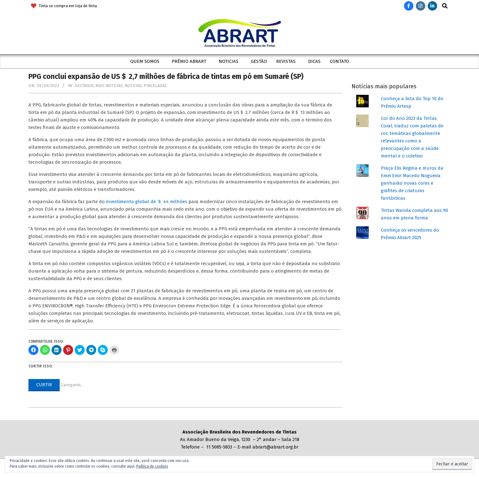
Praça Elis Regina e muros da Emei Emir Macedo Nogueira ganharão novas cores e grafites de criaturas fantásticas (412, 183)
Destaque (84, 85)
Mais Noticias (109, 85)
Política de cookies (152, 466)
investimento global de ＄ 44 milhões (146, 201)
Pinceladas (155, 85)
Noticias (133, 85)
